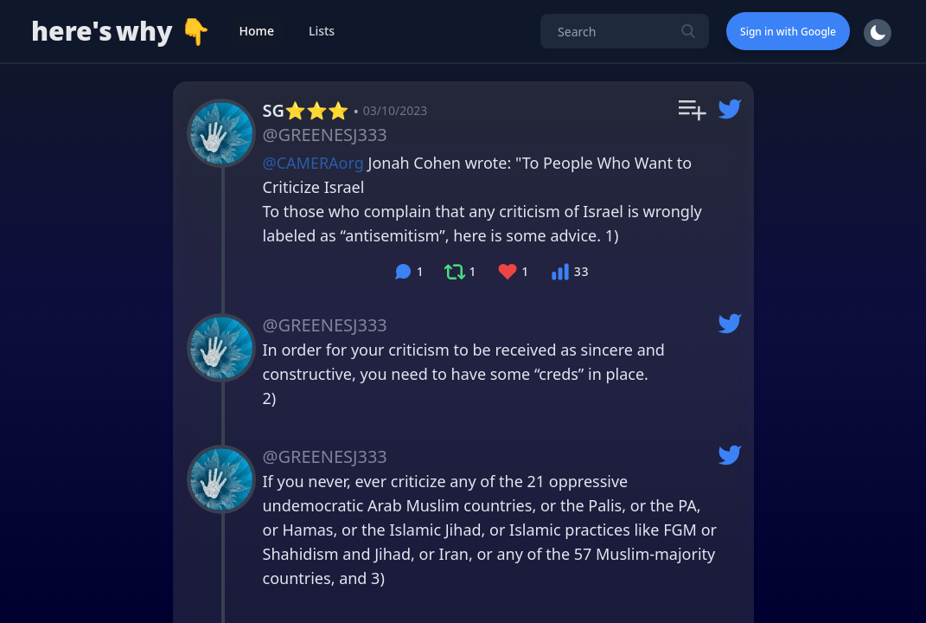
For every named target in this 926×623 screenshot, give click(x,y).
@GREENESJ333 (325, 134)
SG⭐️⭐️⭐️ (306, 110)
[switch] (876, 33)
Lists (322, 30)
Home (256, 30)
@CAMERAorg (313, 162)
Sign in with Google (788, 31)
